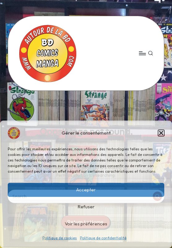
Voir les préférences (86, 224)
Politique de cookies (59, 238)
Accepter (86, 190)
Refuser (86, 207)
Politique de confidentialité (103, 238)
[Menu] (142, 53)
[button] (161, 133)
